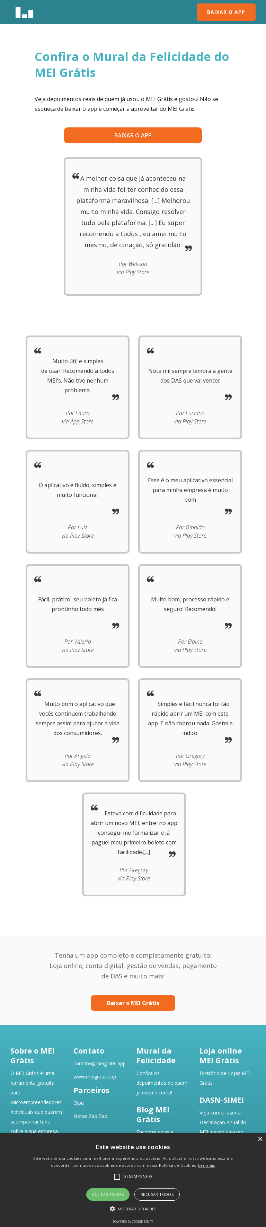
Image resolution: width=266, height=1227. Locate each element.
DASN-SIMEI (222, 1099)
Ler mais (206, 1165)
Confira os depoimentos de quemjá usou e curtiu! (161, 1083)
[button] (133, 1209)
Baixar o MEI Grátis (133, 1003)
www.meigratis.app (94, 1076)
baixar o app (133, 135)
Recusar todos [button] (157, 1194)
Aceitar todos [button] (108, 1194)
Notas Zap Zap (90, 1116)
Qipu (78, 1103)
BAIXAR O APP (226, 12)
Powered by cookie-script (133, 1221)
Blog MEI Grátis (152, 1114)
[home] (24, 12)
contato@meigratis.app (99, 1063)
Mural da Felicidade (156, 1055)
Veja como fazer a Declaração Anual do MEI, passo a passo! (223, 1122)
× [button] (260, 1139)
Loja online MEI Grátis (221, 1055)
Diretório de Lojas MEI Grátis (225, 1078)
